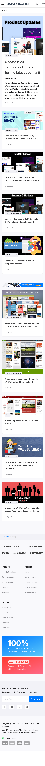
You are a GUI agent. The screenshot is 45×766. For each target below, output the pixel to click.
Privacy (5, 613)
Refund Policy (7, 618)
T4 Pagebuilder (8, 577)
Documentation (30, 577)
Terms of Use (7, 608)
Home (6, 536)
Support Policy (30, 592)
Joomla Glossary (31, 587)
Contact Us (6, 628)
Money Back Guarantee (22, 646)
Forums (27, 572)
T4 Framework (7, 582)
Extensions (6, 587)
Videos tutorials (31, 582)
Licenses (5, 623)
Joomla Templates (9, 572)
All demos (6, 592)
